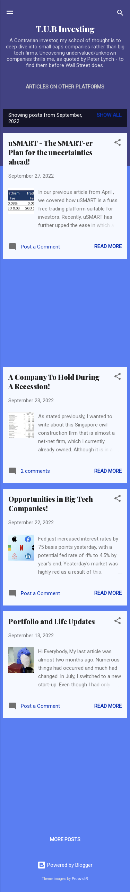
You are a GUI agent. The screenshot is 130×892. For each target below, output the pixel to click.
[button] (117, 143)
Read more (108, 246)
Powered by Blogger (65, 865)
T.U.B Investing (65, 29)
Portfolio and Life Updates (51, 621)
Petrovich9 (80, 878)
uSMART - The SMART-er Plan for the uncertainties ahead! (50, 152)
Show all (109, 115)
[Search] (120, 14)
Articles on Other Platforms (65, 87)
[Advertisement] (65, 312)
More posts (65, 839)
